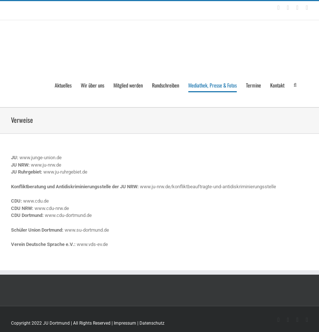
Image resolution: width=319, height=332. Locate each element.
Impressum (125, 323)
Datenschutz (151, 323)
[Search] (296, 85)
